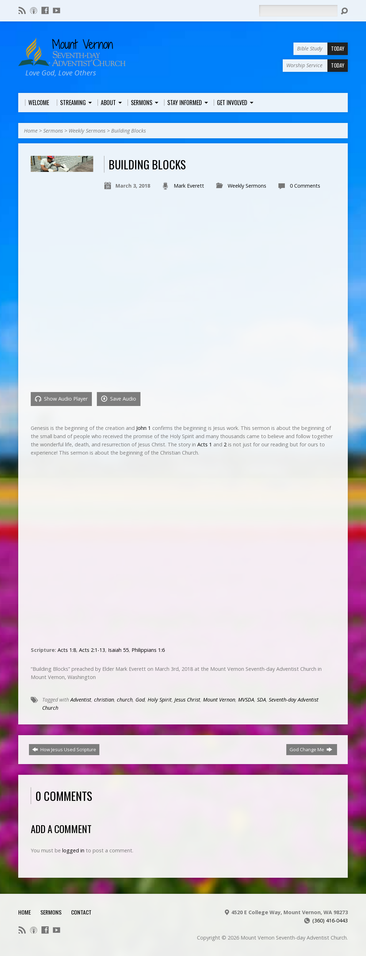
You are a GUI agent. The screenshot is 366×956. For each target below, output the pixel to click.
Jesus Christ (187, 699)
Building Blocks (128, 130)
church (125, 699)
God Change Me (311, 749)
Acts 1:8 (67, 650)
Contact (81, 912)
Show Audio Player (61, 398)
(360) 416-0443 (330, 920)
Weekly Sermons (87, 130)
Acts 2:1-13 (92, 650)
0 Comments (305, 185)
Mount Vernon (219, 699)
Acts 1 (204, 444)
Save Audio (118, 398)
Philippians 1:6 (148, 650)
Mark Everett (189, 185)
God (140, 699)
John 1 (143, 428)
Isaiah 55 (118, 650)
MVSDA (246, 699)
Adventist (80, 699)
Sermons (53, 130)
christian (104, 699)
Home (31, 130)
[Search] (298, 10)
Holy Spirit (160, 699)
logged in (73, 850)
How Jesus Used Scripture (64, 749)
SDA (261, 699)
